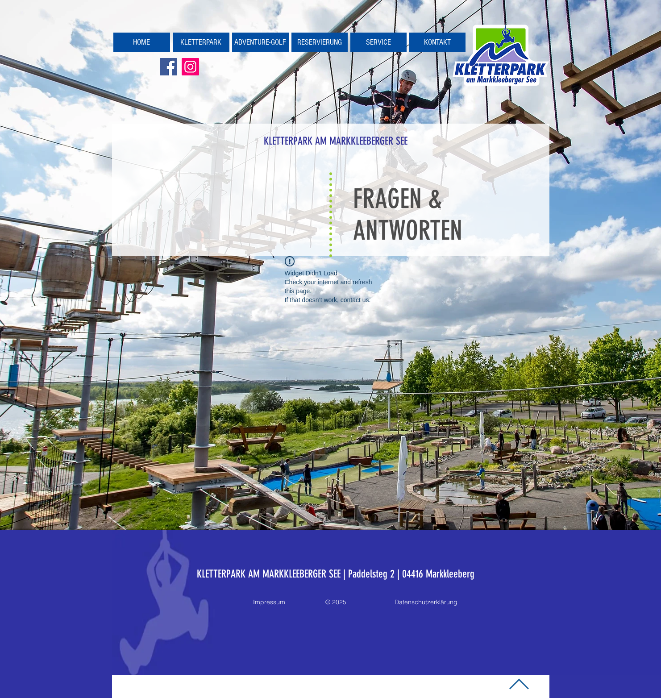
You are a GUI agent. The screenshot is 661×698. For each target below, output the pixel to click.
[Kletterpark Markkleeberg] (190, 66)
